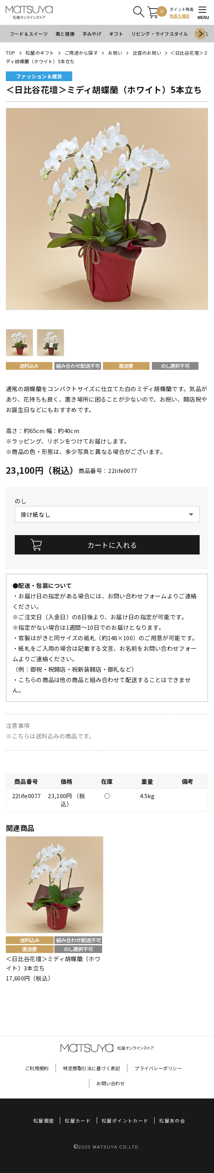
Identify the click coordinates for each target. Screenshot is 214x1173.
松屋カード (78, 1120)
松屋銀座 (43, 1120)
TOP (11, 52)
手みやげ (91, 33)
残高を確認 (180, 16)
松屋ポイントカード (125, 1120)
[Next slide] (200, 34)
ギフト (116, 33)
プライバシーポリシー (158, 1068)
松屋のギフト (40, 52)
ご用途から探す (81, 52)
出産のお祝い (147, 52)
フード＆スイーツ (29, 33)
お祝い (115, 52)
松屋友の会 (172, 1120)
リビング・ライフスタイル (159, 33)
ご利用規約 (37, 1068)
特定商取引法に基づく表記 (91, 1068)
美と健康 (65, 33)
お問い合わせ (110, 1083)
